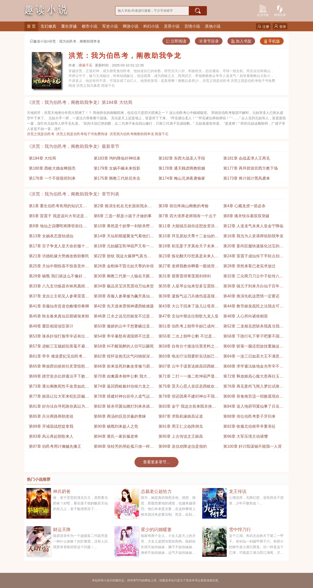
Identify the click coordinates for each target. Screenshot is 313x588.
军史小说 (110, 26)
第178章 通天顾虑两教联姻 (181, 168)
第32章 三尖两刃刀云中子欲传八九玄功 (253, 277)
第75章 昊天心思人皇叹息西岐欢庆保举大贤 (188, 387)
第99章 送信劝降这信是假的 (182, 446)
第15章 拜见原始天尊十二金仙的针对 (188, 237)
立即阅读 (176, 41)
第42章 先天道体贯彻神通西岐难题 (124, 306)
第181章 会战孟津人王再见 (246, 158)
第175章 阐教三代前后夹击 (117, 178)
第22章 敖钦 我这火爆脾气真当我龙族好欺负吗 (122, 257)
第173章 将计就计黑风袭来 (246, 178)
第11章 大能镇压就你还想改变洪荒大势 (188, 227)
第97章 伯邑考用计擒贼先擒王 (55, 446)
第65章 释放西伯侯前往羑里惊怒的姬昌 (59, 367)
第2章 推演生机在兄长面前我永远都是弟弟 (123, 207)
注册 (263, 26)
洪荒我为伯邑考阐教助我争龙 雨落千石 (140, 134)
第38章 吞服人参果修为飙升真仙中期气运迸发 (124, 297)
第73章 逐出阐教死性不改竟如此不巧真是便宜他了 (59, 387)
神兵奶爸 (62, 491)
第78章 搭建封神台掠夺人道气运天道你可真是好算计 (124, 397)
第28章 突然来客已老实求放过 (249, 266)
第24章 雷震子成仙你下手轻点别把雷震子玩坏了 (253, 257)
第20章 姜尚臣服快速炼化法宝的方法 (253, 247)
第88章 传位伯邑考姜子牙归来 (249, 416)
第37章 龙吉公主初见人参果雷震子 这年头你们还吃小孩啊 (59, 297)
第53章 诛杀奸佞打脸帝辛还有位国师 (59, 337)
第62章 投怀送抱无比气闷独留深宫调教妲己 (124, 357)
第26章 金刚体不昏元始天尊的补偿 (124, 266)
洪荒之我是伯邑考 (41, 134)
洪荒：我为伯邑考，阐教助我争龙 (74, 41)
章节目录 (209, 41)
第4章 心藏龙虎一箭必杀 (244, 206)
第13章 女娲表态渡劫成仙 (51, 236)
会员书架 (263, 10)
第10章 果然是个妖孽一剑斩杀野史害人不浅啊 (124, 227)
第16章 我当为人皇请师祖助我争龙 (253, 236)
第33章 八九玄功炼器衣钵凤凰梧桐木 (59, 287)
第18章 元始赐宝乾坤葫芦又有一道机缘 (124, 247)
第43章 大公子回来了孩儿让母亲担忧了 (188, 307)
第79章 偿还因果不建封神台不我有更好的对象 (188, 397)
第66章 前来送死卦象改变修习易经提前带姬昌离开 (124, 367)
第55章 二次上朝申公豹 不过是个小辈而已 (187, 337)
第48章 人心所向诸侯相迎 (245, 316)
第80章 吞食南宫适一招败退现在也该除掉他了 (253, 397)
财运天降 (62, 529)
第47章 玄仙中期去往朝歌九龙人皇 (188, 316)
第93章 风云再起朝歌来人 (51, 436)
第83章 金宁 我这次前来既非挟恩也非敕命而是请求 (187, 407)
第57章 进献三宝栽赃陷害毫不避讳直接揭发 (59, 347)
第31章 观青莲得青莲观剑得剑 (184, 276)
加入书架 (241, 41)
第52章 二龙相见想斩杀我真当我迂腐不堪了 (253, 327)
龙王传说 (237, 491)
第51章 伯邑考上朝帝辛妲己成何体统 (188, 327)
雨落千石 (85, 65)
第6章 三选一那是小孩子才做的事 (123, 216)
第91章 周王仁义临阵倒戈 (180, 426)
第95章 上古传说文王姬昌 (180, 436)
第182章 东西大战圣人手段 (181, 158)
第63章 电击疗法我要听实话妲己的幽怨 (188, 357)
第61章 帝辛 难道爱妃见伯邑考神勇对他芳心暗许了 (57, 357)
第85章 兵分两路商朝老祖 (51, 416)
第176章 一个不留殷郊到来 (52, 178)
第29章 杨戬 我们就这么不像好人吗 (57, 277)
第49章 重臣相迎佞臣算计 (51, 326)
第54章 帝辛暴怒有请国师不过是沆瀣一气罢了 (124, 337)
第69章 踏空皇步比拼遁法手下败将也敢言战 (59, 377)
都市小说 (89, 26)
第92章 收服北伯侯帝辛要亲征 (249, 426)
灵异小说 (171, 26)
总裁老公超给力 (156, 491)
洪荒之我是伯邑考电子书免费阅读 (83, 134)
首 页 (31, 26)
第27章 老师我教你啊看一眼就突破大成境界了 (188, 267)
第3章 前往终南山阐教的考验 (183, 206)
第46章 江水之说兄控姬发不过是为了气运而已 (124, 317)
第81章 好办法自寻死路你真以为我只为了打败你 (59, 407)
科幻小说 (151, 26)
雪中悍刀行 (240, 529)
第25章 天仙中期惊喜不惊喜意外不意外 (59, 267)
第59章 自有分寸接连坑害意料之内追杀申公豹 (188, 347)
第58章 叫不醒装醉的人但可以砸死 (124, 346)
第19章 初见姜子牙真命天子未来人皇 (188, 247)
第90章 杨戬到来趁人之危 (116, 426)
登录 (280, 26)
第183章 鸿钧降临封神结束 (117, 158)
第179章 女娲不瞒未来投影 (117, 168)
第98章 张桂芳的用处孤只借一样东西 (124, 447)
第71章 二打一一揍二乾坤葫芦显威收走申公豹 (188, 377)
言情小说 (192, 26)
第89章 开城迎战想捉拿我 (51, 426)
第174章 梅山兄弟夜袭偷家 (181, 178)
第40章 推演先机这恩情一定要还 (251, 296)
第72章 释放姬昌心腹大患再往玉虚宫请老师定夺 (253, 377)
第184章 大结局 (42, 158)
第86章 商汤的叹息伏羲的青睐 (120, 416)
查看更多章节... (156, 462)
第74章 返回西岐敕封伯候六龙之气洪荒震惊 (124, 387)
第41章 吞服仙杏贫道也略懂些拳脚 (59, 306)
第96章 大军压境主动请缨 (245, 436)
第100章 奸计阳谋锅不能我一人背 (252, 446)
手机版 (272, 41)
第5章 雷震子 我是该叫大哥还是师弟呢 (58, 217)
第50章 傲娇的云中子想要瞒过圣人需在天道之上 (124, 327)
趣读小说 (38, 41)
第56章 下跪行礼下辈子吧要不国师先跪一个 (253, 337)
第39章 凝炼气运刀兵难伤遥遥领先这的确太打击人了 (188, 297)
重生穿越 (69, 26)
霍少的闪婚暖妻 (156, 529)
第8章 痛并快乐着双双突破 (246, 216)
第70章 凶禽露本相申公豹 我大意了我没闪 (122, 377)
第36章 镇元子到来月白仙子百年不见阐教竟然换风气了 (253, 287)
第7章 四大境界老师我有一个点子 (187, 216)
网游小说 (130, 26)
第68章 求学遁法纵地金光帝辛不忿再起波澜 (253, 367)
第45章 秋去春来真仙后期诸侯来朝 (59, 316)
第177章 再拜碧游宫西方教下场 (250, 168)
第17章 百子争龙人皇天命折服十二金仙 (59, 247)
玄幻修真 (48, 26)
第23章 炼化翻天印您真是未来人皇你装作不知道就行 (188, 257)
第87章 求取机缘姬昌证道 (180, 416)
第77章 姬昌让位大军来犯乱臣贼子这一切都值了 (59, 397)
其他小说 (213, 26)
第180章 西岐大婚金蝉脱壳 (52, 168)
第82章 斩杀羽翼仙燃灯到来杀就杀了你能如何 (124, 407)
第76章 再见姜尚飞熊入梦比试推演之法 (253, 387)
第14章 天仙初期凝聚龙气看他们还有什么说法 (124, 237)
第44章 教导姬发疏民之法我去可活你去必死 (253, 307)
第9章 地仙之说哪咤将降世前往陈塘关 (58, 227)
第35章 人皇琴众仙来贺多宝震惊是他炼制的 (188, 287)
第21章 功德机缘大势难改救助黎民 (59, 256)
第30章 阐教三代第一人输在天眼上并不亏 (124, 277)
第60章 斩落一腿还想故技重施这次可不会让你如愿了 (253, 347)
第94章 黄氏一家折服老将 (116, 436)
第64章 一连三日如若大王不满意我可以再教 (253, 357)
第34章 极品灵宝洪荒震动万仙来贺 (124, 286)
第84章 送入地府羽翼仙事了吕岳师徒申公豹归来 (253, 407)
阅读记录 (280, 10)
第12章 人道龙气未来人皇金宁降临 (253, 226)
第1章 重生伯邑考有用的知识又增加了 (58, 207)
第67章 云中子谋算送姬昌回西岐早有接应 (188, 367)
